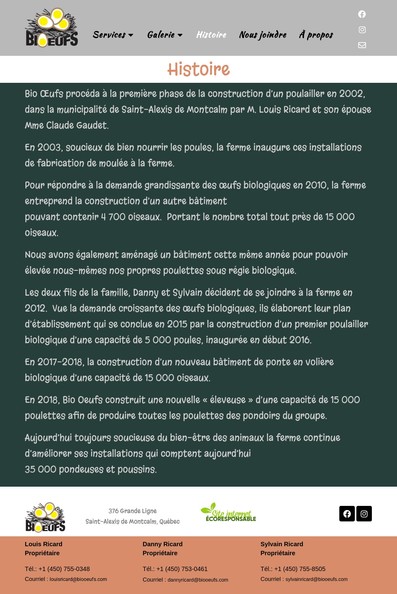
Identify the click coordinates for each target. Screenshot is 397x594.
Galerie (164, 35)
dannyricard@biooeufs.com (198, 580)
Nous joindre (262, 35)
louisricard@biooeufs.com (78, 579)
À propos (315, 35)
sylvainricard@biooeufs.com (317, 579)
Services (113, 35)
